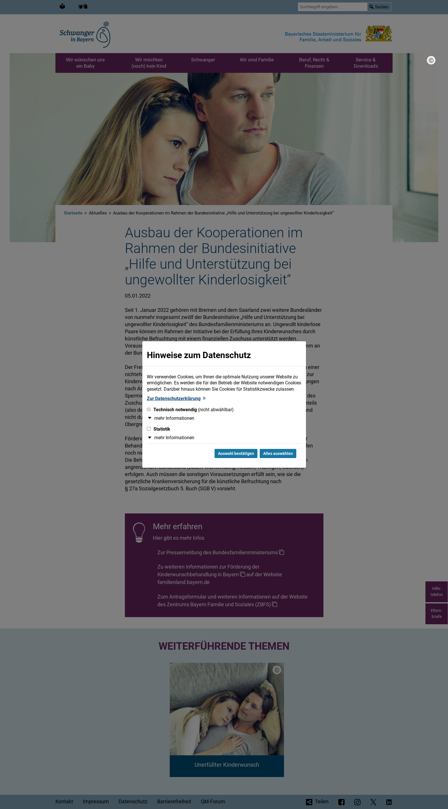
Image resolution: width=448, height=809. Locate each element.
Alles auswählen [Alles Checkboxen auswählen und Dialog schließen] (278, 453)
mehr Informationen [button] (174, 418)
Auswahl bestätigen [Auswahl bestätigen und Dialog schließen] (236, 453)
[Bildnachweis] (431, 60)
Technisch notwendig (190, 409)
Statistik (158, 429)
